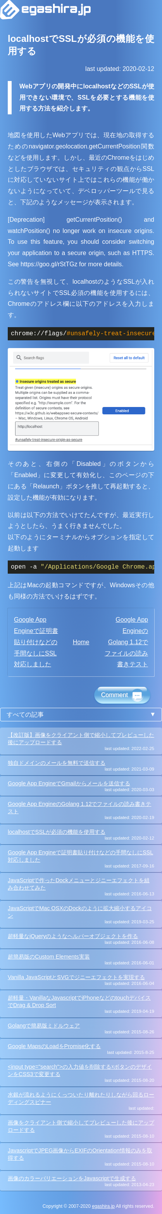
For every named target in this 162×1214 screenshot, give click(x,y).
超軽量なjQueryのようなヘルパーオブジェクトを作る (73, 939)
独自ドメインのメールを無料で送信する (56, 766)
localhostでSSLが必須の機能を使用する (56, 835)
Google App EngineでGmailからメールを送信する (69, 786)
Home (81, 645)
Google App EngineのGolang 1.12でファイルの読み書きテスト (126, 645)
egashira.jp (103, 1209)
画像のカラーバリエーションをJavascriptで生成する (72, 1181)
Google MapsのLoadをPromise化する (54, 1049)
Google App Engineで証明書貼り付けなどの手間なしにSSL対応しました (36, 645)
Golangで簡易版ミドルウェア (44, 1029)
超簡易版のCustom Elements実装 (49, 960)
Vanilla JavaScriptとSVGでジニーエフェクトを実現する (76, 980)
